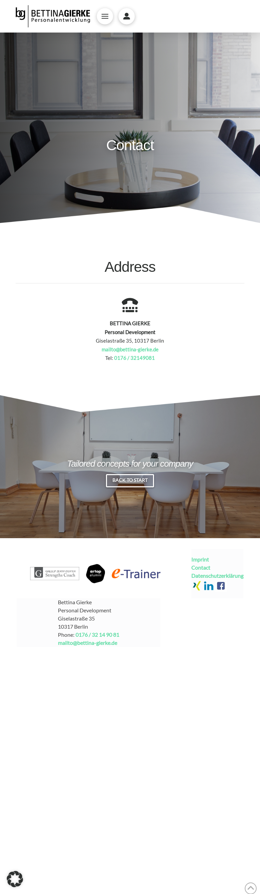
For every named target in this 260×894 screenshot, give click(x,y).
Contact (200, 567)
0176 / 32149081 (134, 358)
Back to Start (130, 480)
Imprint (200, 559)
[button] (105, 16)
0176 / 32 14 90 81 (97, 634)
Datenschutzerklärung (217, 575)
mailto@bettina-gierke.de (130, 349)
